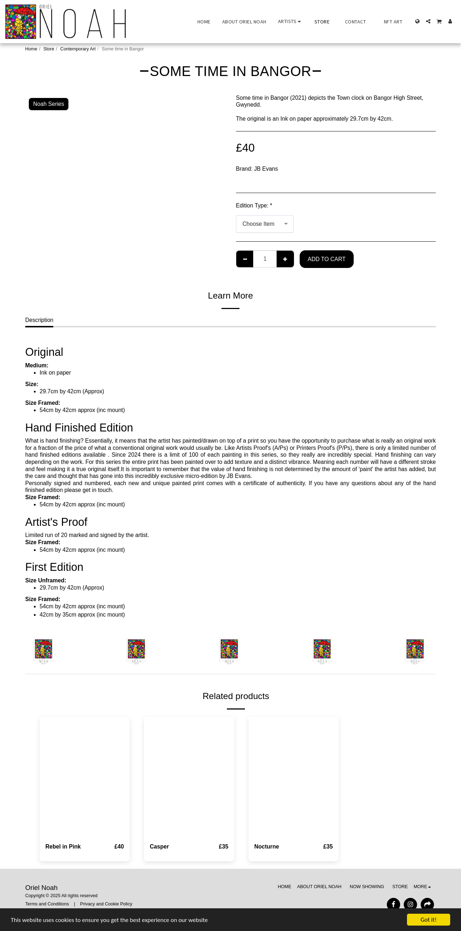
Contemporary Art (77, 49)
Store (48, 49)
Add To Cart (326, 259)
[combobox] (265, 224)
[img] (85, 777)
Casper (159, 846)
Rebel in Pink (63, 846)
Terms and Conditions (47, 904)
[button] (290, 21)
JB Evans (266, 169)
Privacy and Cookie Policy (106, 904)
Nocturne (266, 846)
